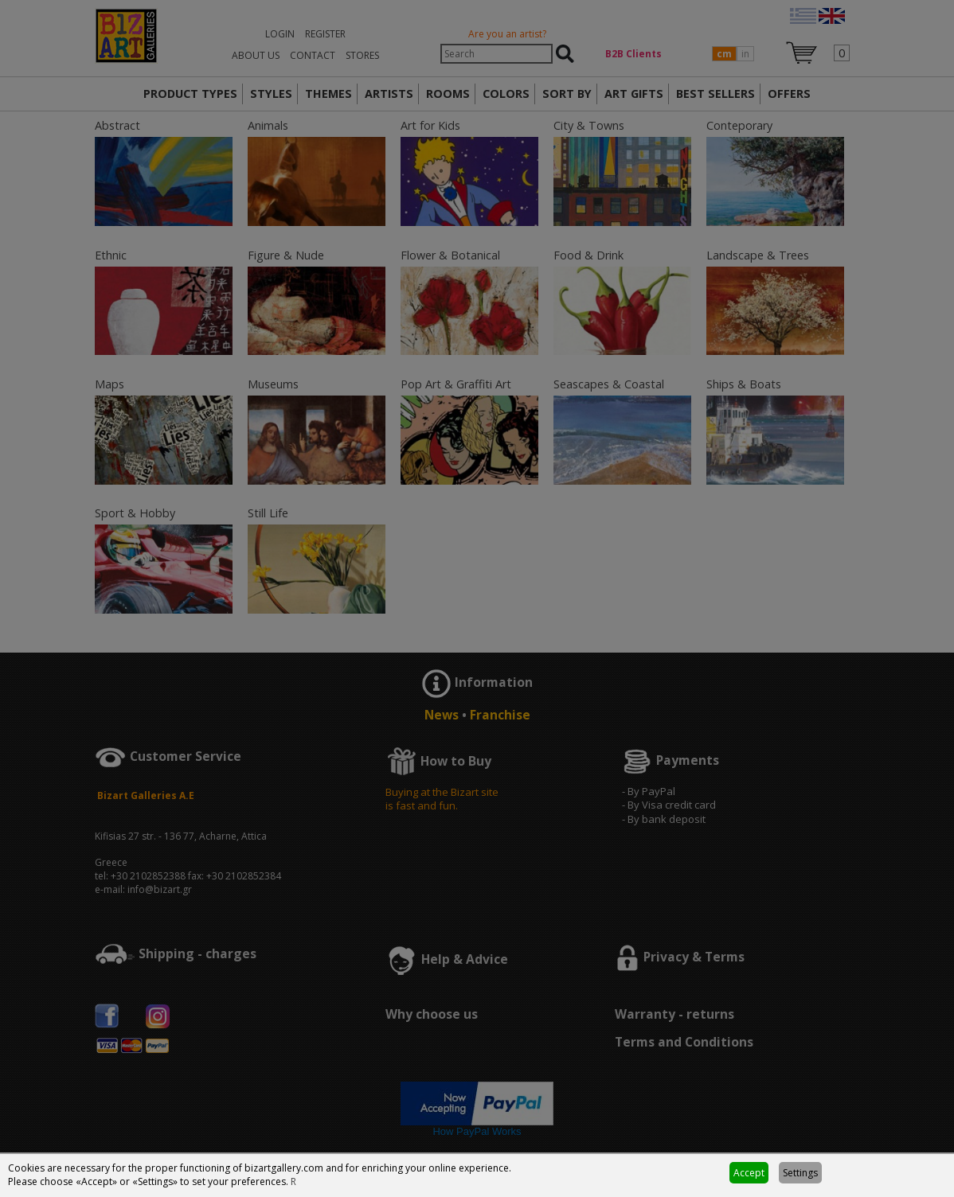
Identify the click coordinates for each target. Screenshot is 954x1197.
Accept (748, 1172)
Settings (800, 1172)
